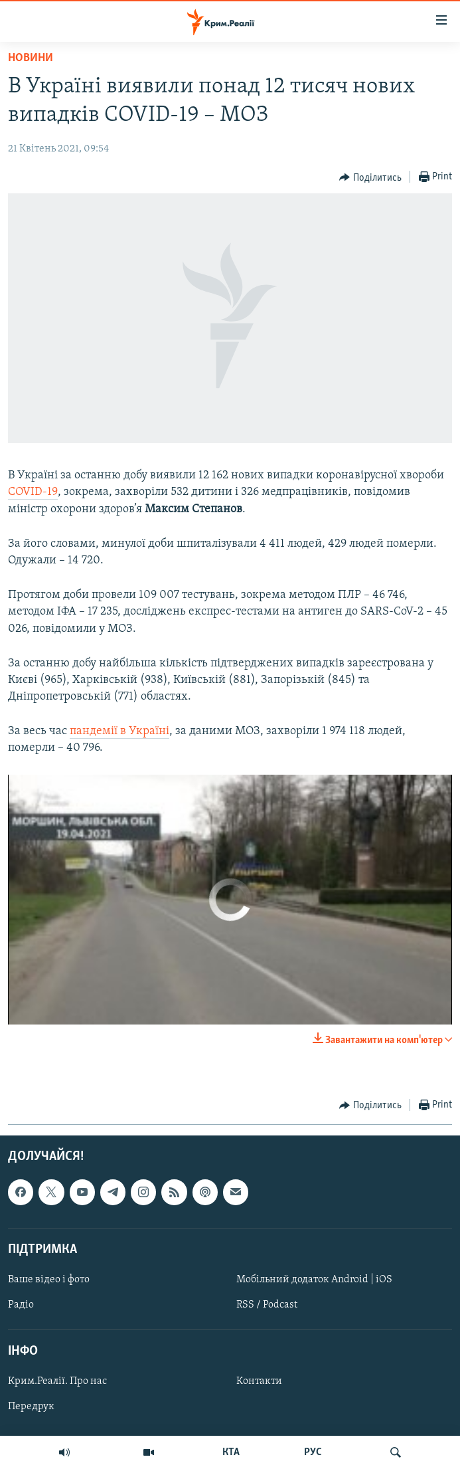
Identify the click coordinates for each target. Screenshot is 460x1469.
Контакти (259, 1381)
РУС (313, 1452)
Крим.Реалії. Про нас (57, 1381)
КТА (231, 1452)
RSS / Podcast (266, 1305)
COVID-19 (33, 492)
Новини (30, 58)
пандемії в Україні (119, 731)
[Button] (370, 177)
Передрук (31, 1407)
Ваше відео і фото (49, 1279)
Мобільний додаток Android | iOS (314, 1279)
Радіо (21, 1305)
